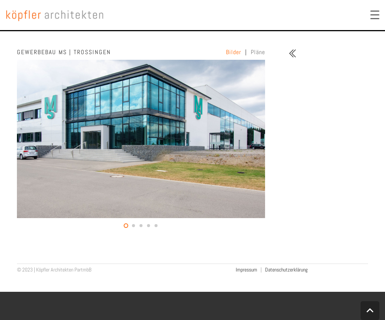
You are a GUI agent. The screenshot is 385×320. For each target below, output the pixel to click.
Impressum (246, 269)
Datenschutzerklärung (286, 269)
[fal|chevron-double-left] (292, 53)
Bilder (233, 52)
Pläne (258, 52)
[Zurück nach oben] (370, 310)
